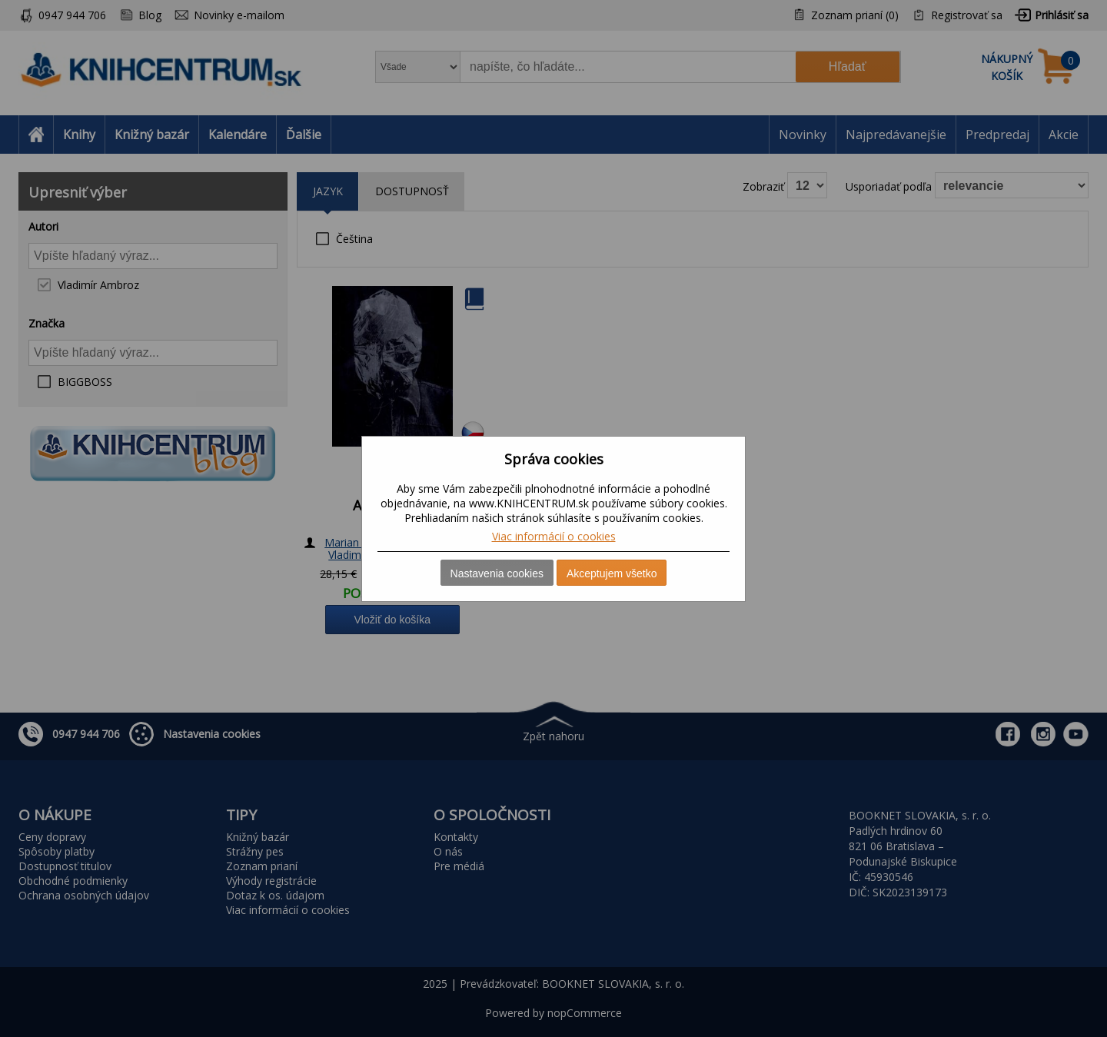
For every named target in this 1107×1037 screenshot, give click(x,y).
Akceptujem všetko (612, 573)
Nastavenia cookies (497, 573)
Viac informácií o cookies (554, 536)
